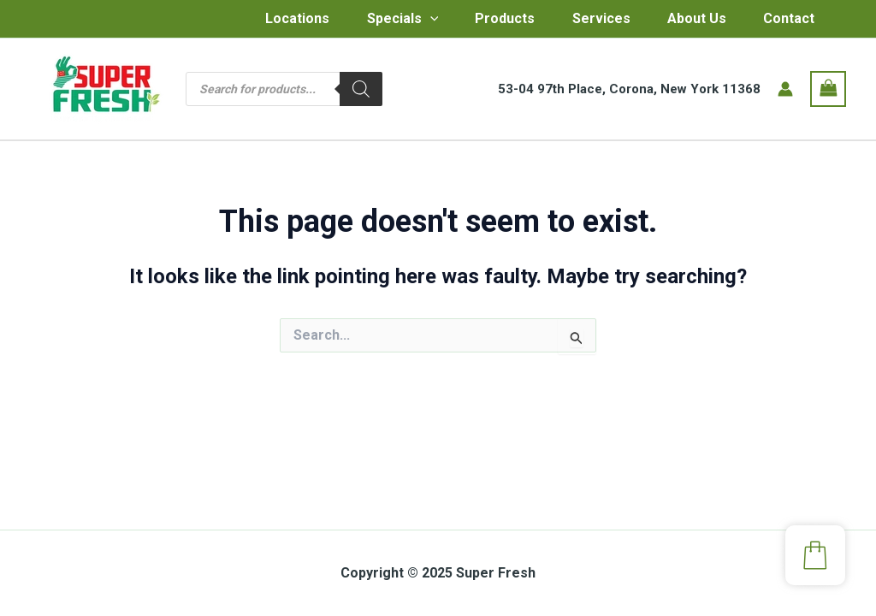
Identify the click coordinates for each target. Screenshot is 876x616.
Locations (263, 21)
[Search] (361, 94)
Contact (775, 21)
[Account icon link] (785, 94)
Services (579, 21)
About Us (678, 21)
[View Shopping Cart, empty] (828, 93)
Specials (372, 21)
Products (479, 21)
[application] (399, 21)
